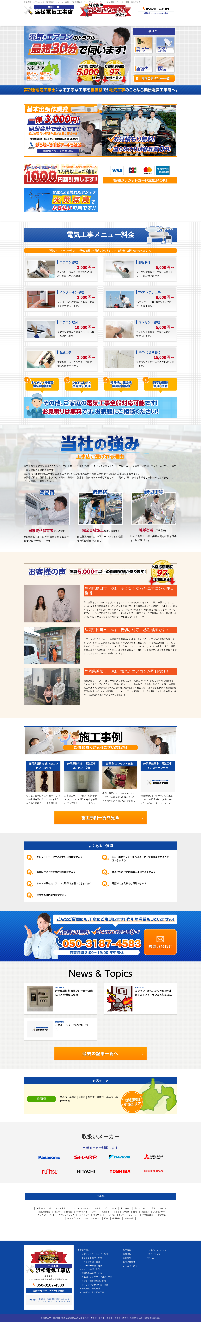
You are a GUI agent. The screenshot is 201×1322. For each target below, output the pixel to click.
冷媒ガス (145, 1212)
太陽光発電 (129, 1218)
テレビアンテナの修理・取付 (95, 1285)
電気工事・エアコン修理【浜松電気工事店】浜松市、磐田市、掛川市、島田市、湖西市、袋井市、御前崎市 (90, 1318)
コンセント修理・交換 (92, 1258)
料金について (85, 22)
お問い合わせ (163, 22)
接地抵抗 (116, 1218)
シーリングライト (92, 1218)
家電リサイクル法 (44, 1208)
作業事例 (111, 22)
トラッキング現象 (121, 1212)
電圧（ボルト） (141, 1208)
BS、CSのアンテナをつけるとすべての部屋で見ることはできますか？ (140, 859)
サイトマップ (154, 1254)
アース (95, 1212)
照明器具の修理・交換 (92, 1273)
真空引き (105, 1212)
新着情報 (127, 1254)
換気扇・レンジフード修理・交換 (97, 1277)
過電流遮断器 (148, 1215)
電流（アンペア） (159, 1208)
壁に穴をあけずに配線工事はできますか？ (134, 872)
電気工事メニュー (88, 1250)
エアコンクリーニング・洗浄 (95, 1254)
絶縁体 (97, 1208)
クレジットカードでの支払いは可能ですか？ (60, 857)
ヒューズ (58, 1212)
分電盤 (69, 1212)
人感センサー (159, 1212)
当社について (136, 22)
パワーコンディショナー (80, 1208)
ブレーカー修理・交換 (92, 1266)
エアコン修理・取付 (91, 1269)
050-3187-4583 (156, 8)
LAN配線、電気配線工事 (93, 1292)
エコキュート (82, 1212)
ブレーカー (133, 1215)
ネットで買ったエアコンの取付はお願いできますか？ (64, 883)
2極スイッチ (83, 1215)
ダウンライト (110, 1208)
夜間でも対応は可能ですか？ (52, 895)
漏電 (135, 1212)
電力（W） (125, 1208)
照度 (106, 1218)
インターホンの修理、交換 (94, 1281)
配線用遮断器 (44, 1212)
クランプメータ (74, 1218)
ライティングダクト (46, 1215)
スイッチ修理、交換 (91, 1262)
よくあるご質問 (130, 1266)
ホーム (34, 22)
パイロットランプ (116, 1215)
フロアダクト (99, 1215)
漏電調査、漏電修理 (91, 1288)
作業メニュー (58, 22)
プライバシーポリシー (158, 1250)
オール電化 (60, 1208)
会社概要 (127, 1258)
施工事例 (127, 1250)
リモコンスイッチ (66, 1215)
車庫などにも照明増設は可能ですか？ (56, 872)
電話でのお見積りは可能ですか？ (129, 883)
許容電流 (162, 1215)
